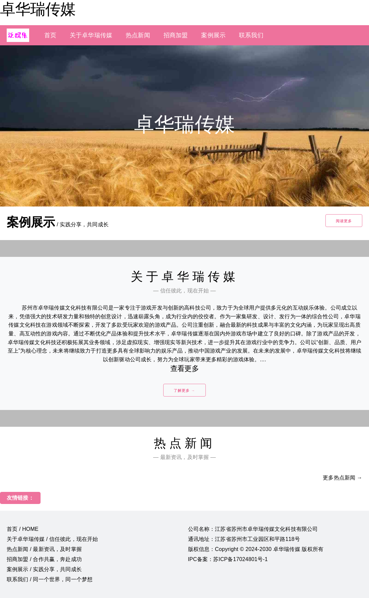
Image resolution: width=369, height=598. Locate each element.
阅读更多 (344, 221)
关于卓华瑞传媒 (91, 35)
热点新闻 (138, 35)
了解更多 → (184, 390)
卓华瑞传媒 (37, 9)
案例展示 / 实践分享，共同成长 (44, 569)
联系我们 (251, 35)
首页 (50, 35)
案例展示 (213, 35)
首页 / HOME (23, 529)
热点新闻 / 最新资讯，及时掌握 (44, 549)
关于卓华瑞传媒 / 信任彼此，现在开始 (52, 539)
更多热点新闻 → (342, 477)
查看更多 (184, 368)
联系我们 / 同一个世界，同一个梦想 (50, 579)
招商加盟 (176, 35)
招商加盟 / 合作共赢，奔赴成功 (44, 559)
